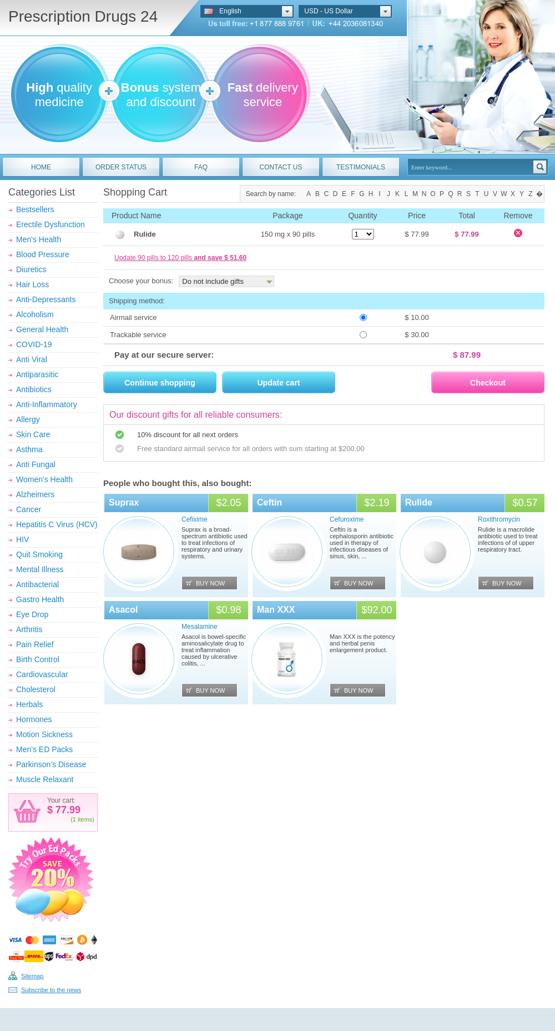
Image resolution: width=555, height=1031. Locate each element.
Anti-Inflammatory (46, 404)
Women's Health (44, 479)
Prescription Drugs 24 (83, 16)
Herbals (29, 704)
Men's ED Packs (44, 749)
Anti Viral (31, 359)
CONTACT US (281, 167)
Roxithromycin (499, 519)
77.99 (66, 809)
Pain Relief (35, 644)
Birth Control (37, 659)
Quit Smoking (39, 554)
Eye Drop (32, 614)
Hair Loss (32, 284)
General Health (42, 329)
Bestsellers (35, 209)
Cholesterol (36, 689)
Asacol (123, 609)
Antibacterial (37, 584)
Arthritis (29, 629)
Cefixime (194, 519)
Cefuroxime (347, 519)
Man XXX (276, 609)
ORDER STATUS (121, 167)
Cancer (28, 509)
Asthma (29, 449)
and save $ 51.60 (220, 258)
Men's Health (38, 239)
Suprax (124, 502)
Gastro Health (40, 599)
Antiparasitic (37, 374)
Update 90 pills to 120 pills (180, 258)
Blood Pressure (42, 254)
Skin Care (33, 434)
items (85, 819)
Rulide (418, 502)
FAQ (201, 167)
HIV (22, 539)
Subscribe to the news (51, 990)
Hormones (34, 719)
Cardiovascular (42, 674)
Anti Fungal (36, 464)
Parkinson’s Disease (51, 764)
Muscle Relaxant (45, 779)
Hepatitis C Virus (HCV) (57, 524)
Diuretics (31, 269)
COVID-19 (34, 344)
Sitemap (32, 976)
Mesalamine (199, 626)
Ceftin (269, 502)
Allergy (28, 419)
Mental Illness (40, 569)
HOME (41, 167)
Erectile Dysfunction (50, 224)
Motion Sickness (44, 734)
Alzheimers (35, 494)
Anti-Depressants (45, 299)
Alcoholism (35, 314)
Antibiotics (34, 389)
